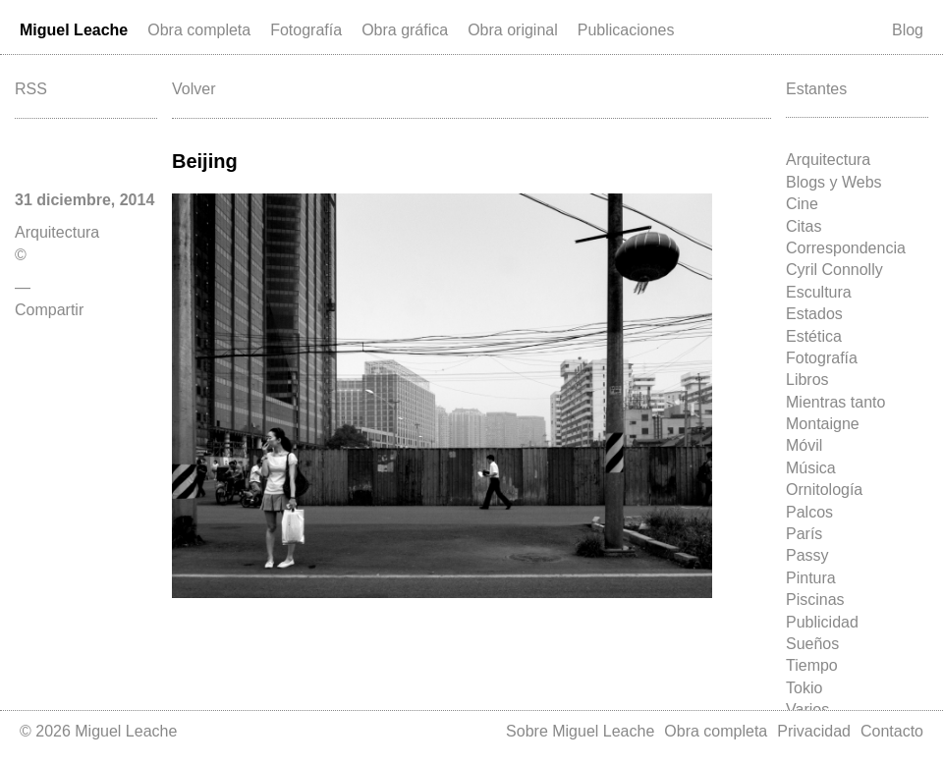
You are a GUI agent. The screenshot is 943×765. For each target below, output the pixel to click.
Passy (807, 555)
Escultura (819, 292)
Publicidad (822, 622)
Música (811, 468)
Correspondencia (846, 248)
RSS (31, 89)
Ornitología (824, 489)
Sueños (812, 643)
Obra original (513, 30)
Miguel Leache (74, 30)
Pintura (811, 578)
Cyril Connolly (834, 269)
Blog (907, 30)
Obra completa (198, 30)
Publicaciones (626, 30)
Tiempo (812, 665)
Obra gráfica (404, 30)
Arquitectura (828, 159)
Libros (807, 379)
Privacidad (814, 731)
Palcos (809, 512)
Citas (803, 226)
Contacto (891, 731)
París (804, 533)
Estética (814, 336)
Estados (814, 313)
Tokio (804, 688)
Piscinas (815, 599)
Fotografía (306, 30)
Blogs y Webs (834, 182)
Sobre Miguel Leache (580, 731)
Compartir (49, 309)
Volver (193, 89)
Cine (802, 203)
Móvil (804, 445)
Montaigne (823, 423)
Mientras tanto (835, 402)
